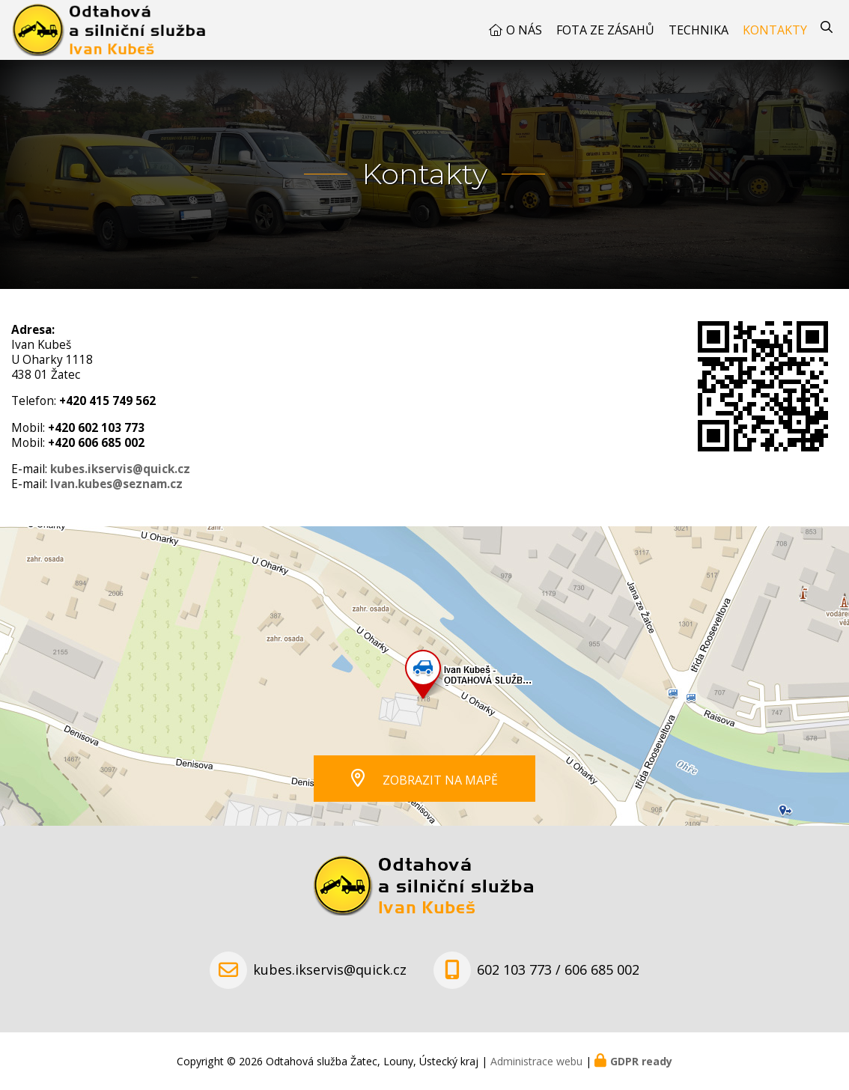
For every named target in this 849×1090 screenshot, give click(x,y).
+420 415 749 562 (107, 401)
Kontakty (775, 30)
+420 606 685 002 (96, 443)
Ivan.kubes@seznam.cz (116, 484)
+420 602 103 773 (96, 428)
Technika (698, 30)
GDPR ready (641, 1061)
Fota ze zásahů (605, 30)
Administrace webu (536, 1061)
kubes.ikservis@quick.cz (120, 469)
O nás (524, 30)
